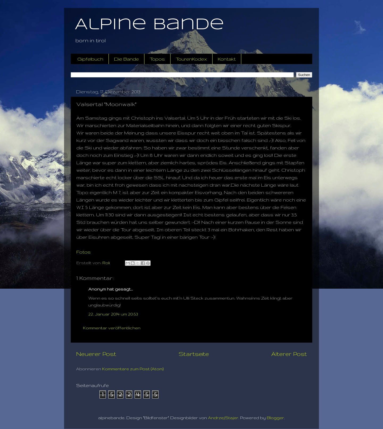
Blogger (275, 417)
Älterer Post (289, 354)
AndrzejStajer (223, 417)
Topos (157, 58)
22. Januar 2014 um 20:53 (113, 314)
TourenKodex (191, 58)
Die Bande (126, 58)
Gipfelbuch (90, 58)
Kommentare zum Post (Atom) (133, 369)
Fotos (83, 251)
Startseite (194, 354)
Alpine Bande (149, 24)
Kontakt (227, 58)
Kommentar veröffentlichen (111, 328)
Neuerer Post (96, 354)
